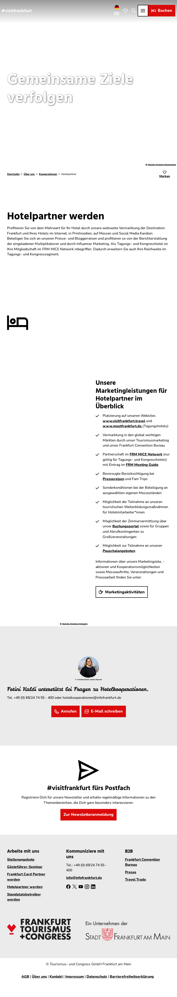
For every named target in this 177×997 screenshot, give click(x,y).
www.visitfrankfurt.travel (124, 421)
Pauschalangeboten (119, 550)
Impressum (74, 976)
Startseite (13, 174)
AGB (25, 976)
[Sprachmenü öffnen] (116, 10)
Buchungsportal (125, 526)
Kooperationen (48, 174)
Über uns (29, 174)
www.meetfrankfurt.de (122, 426)
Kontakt (56, 976)
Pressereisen (113, 479)
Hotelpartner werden (24, 886)
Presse (130, 872)
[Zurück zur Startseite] (17, 10)
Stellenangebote (21, 859)
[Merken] (164, 175)
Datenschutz (97, 976)
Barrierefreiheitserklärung (132, 976)
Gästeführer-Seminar (24, 866)
